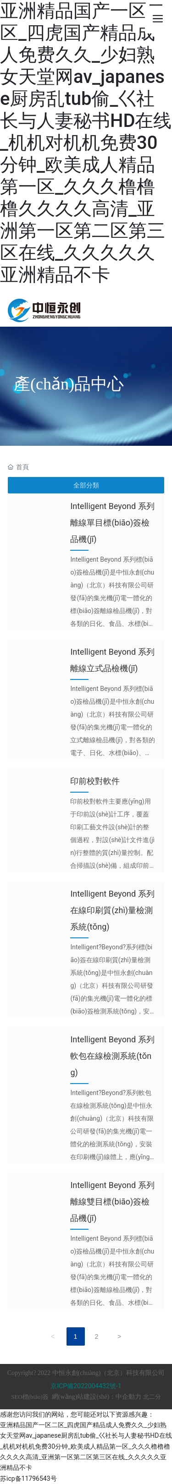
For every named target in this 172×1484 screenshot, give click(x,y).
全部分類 (86, 485)
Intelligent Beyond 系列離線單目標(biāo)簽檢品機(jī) (112, 522)
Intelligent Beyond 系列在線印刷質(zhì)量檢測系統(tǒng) (112, 910)
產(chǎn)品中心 (69, 384)
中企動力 (128, 1396)
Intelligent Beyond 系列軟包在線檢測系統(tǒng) (112, 1056)
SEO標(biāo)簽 (30, 1396)
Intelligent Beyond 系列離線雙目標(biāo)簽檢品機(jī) (112, 1201)
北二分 (152, 1396)
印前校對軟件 (95, 781)
